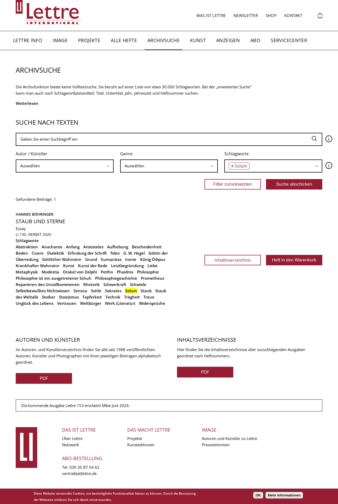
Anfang (73, 246)
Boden (22, 253)
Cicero (37, 253)
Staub (146, 290)
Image (60, 40)
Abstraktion (27, 246)
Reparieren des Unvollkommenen (48, 284)
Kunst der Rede (92, 265)
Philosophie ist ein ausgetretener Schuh (53, 278)
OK (258, 495)
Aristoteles (93, 246)
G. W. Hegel (134, 253)
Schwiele (138, 284)
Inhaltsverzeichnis (232, 260)
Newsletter (246, 15)
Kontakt (293, 15)
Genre (126, 154)
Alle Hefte (124, 40)
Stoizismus (69, 297)
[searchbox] (64, 166)
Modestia (50, 271)
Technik (113, 297)
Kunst (198, 40)
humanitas (111, 259)
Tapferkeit (92, 297)
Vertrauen (66, 303)
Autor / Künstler (31, 154)
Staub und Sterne (40, 221)
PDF (44, 378)
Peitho (107, 271)
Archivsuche (163, 40)
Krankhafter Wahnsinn (37, 265)
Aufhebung (117, 246)
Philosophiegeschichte (116, 278)
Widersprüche (152, 303)
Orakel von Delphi (80, 271)
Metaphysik (27, 271)
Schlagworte (236, 154)
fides (115, 253)
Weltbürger (90, 303)
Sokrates (113, 290)
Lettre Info (27, 40)
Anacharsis (52, 246)
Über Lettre (72, 438)
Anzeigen (228, 40)
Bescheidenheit (147, 246)
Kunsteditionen (140, 444)
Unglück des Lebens (34, 303)
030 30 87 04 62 (84, 467)
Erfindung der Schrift (87, 253)
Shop (271, 15)
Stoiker (48, 297)
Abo (255, 40)
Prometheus (152, 278)
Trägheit (132, 297)
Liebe (152, 265)
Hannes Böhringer (34, 214)
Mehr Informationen (284, 495)
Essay (21, 228)
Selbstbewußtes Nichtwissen (43, 290)
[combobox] (65, 166)
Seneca (80, 290)
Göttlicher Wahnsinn (61, 259)
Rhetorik (91, 284)
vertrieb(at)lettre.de (79, 473)
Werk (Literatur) (120, 303)
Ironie (130, 259)
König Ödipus (152, 259)
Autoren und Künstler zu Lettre (229, 438)
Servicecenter (289, 40)
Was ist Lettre (211, 15)
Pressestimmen (216, 444)
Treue (148, 297)
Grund (91, 259)
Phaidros (125, 271)
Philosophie (148, 271)
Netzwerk (70, 444)
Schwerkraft (114, 284)
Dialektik (55, 253)
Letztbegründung (127, 265)
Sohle (96, 290)
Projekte (89, 40)
